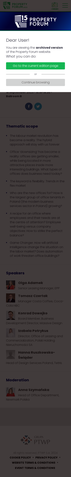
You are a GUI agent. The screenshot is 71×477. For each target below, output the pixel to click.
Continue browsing (36, 82)
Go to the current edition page (35, 66)
